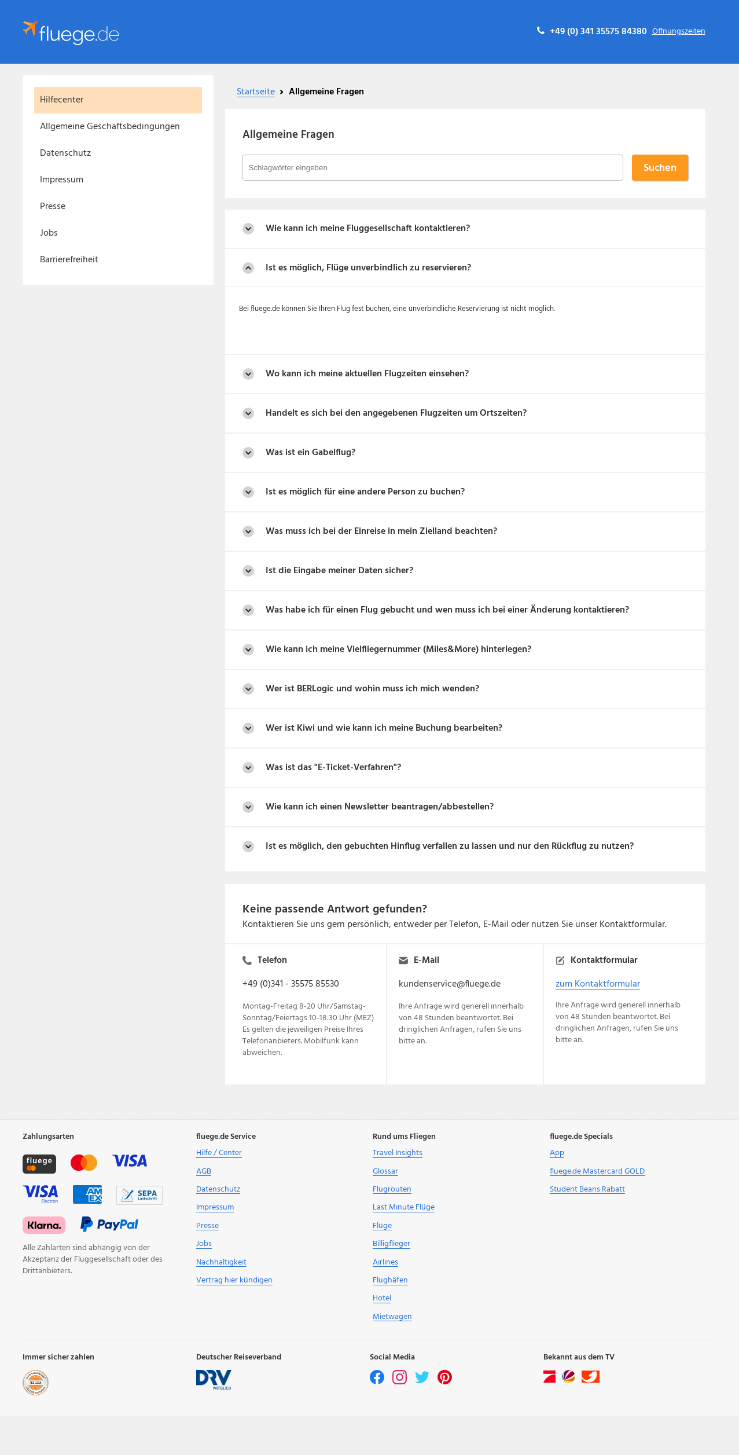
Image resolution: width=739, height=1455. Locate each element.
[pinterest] (444, 1382)
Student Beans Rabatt (587, 1189)
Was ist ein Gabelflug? (310, 452)
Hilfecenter (61, 100)
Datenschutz (65, 153)
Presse (52, 206)
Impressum (61, 180)
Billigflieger (391, 1244)
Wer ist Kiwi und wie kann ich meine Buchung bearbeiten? (384, 728)
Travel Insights (397, 1153)
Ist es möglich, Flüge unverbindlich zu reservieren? (368, 268)
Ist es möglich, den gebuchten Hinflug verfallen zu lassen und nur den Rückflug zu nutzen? (450, 846)
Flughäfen (390, 1280)
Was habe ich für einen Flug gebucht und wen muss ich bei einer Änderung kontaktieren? (447, 610)
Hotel (382, 1298)
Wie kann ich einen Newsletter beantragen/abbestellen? (380, 807)
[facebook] (378, 1382)
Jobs (49, 233)
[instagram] (400, 1382)
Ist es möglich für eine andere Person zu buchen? (365, 492)
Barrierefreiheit (69, 259)
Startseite (256, 92)
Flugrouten (392, 1189)
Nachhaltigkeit (221, 1262)
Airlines (385, 1262)
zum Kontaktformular (598, 984)
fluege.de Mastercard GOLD (597, 1171)
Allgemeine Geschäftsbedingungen (110, 126)
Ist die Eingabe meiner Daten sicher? (339, 570)
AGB (203, 1171)
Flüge (382, 1226)
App (557, 1153)
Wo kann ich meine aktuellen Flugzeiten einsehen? (367, 374)
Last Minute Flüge (404, 1207)
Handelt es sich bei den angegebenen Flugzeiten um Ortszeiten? (396, 413)
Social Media (392, 1358)
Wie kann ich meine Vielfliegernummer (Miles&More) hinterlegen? (398, 649)
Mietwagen (392, 1317)
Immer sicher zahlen (58, 1358)
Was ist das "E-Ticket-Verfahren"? (333, 767)
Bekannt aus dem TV (579, 1358)
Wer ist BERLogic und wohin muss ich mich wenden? (372, 689)
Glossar (385, 1171)
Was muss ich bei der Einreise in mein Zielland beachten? (381, 531)
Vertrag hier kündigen (234, 1280)
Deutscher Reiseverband (238, 1358)
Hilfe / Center (219, 1153)
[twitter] (423, 1382)
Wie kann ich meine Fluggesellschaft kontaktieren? (368, 228)
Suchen (660, 168)
